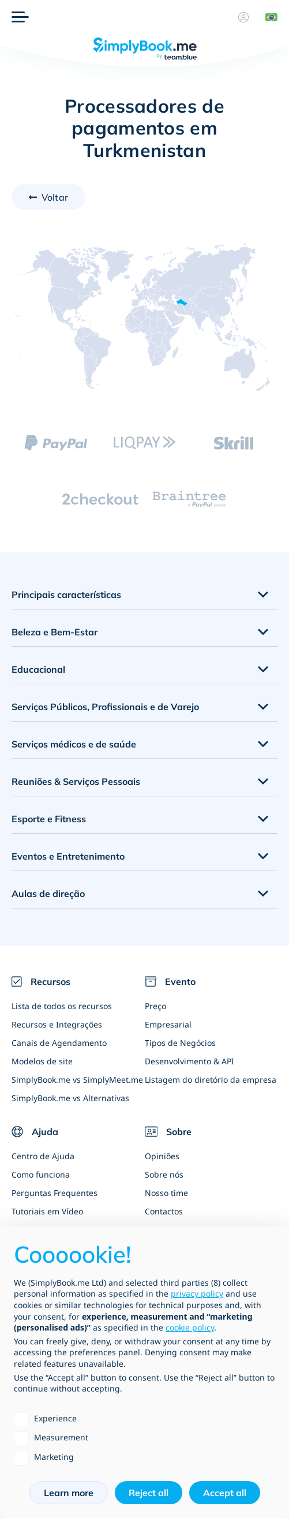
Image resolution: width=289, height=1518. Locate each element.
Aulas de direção (48, 893)
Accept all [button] (224, 1492)
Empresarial (168, 1024)
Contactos (164, 1211)
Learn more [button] (68, 1492)
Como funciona (41, 1174)
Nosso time (166, 1192)
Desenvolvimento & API (189, 1061)
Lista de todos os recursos (62, 1005)
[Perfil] (243, 17)
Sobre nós (164, 1174)
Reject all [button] (148, 1492)
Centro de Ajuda (43, 1156)
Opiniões (162, 1156)
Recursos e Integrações (57, 1024)
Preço (155, 1005)
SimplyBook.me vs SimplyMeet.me (77, 1079)
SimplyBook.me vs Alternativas (70, 1097)
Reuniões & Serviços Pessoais (76, 781)
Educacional (38, 669)
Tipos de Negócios (180, 1042)
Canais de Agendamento (59, 1042)
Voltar (55, 197)
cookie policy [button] (190, 1327)
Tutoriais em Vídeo (47, 1211)
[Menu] (20, 17)
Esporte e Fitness (49, 819)
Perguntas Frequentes (54, 1192)
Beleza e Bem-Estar (54, 632)
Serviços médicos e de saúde (74, 744)
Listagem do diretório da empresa (210, 1079)
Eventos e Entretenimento (68, 856)
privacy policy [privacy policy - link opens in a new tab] (197, 1293)
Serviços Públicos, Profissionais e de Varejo (105, 706)
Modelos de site (42, 1061)
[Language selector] (267, 17)
